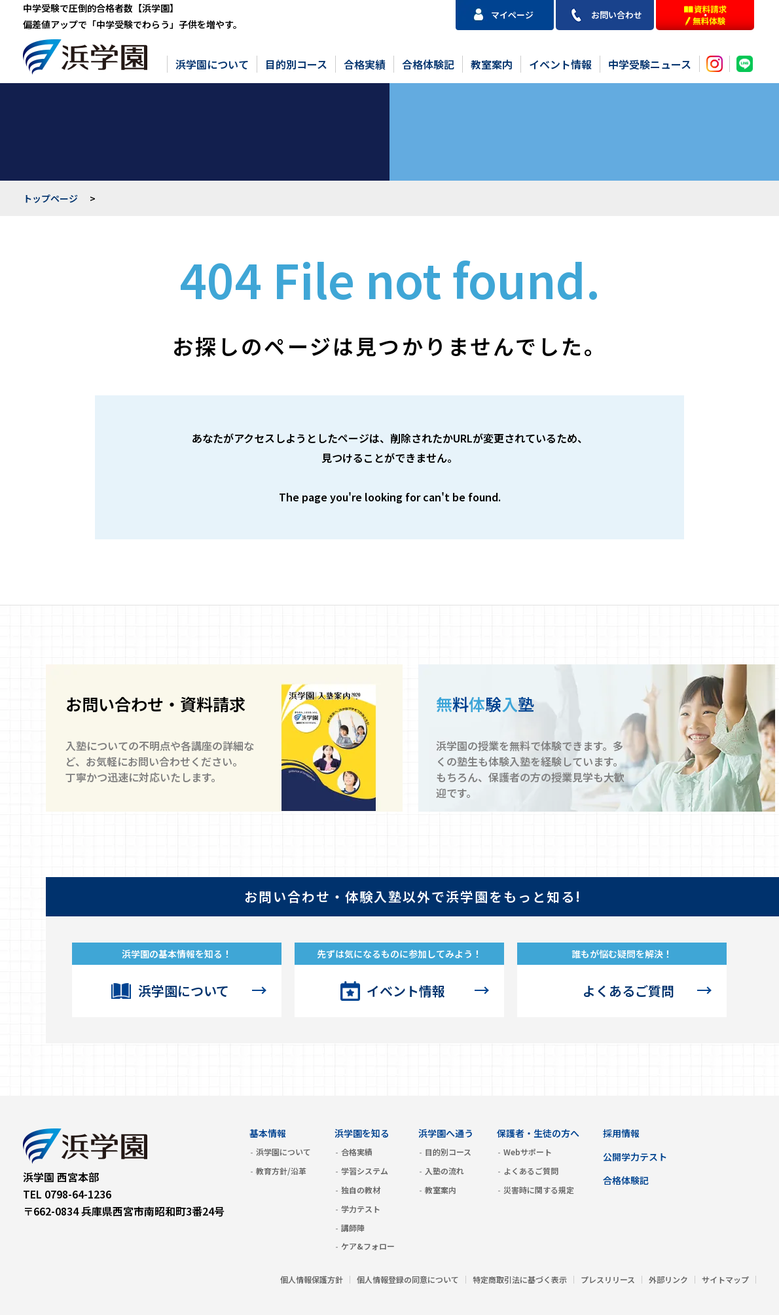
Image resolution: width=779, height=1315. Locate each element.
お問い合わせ (616, 15)
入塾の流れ (444, 1170)
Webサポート (527, 1151)
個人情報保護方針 (311, 1279)
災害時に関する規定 (538, 1189)
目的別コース (296, 64)
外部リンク (668, 1279)
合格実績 (365, 64)
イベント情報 (560, 64)
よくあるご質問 (628, 990)
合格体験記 (428, 64)
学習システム (364, 1170)
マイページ (512, 15)
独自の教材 (360, 1189)
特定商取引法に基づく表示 (520, 1279)
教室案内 (492, 64)
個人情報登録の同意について (408, 1279)
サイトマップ (725, 1279)
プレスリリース (608, 1279)
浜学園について (212, 64)
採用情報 (621, 1133)
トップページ (50, 198)
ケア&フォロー (368, 1246)
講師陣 (353, 1227)
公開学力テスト (635, 1156)
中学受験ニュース (649, 64)
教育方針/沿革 (281, 1170)
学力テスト (360, 1208)
